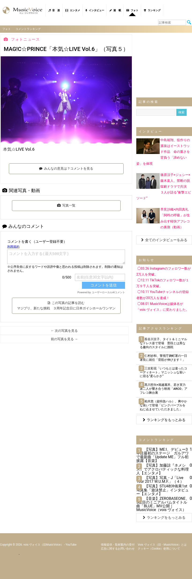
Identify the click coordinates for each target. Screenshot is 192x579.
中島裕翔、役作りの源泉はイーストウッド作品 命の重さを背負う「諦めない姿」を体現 (163, 151)
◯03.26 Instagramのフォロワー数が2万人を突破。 (163, 271)
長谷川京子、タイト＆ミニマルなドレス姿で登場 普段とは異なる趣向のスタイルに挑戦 (163, 343)
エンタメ (72, 10)
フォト (132, 10)
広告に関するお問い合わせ (118, 548)
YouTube (71, 544)
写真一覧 (66, 205)
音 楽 (54, 10)
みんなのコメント (23, 226)
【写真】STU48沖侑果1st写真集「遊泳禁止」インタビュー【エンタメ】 (162, 490)
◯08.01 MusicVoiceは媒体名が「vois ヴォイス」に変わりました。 (162, 306)
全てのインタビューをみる (164, 240)
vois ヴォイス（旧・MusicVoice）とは (162, 544)
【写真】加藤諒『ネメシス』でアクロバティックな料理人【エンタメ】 (162, 469)
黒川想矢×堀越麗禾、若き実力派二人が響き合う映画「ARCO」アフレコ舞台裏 (163, 388)
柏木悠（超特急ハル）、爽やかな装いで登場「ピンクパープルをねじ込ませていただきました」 (163, 405)
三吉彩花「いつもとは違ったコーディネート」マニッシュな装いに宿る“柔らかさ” (163, 372)
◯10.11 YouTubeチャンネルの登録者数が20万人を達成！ (162, 295)
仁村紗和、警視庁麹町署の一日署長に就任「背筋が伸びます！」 (163, 357)
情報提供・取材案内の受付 (118, 544)
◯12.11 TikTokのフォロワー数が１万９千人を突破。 (162, 283)
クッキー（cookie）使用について (159, 548)
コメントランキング (28, 29)
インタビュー (94, 10)
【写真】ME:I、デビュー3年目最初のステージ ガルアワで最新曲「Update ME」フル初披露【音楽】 (162, 455)
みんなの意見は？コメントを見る (66, 168)
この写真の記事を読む (66, 305)
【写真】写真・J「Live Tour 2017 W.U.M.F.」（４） (160, 479)
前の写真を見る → (64, 339)
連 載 (115, 10)
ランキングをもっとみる (164, 420)
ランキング (152, 10)
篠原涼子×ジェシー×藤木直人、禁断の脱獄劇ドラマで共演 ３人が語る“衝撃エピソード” (163, 186)
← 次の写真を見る (64, 330)
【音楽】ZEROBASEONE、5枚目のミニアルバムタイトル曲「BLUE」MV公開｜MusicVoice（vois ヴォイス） (162, 504)
